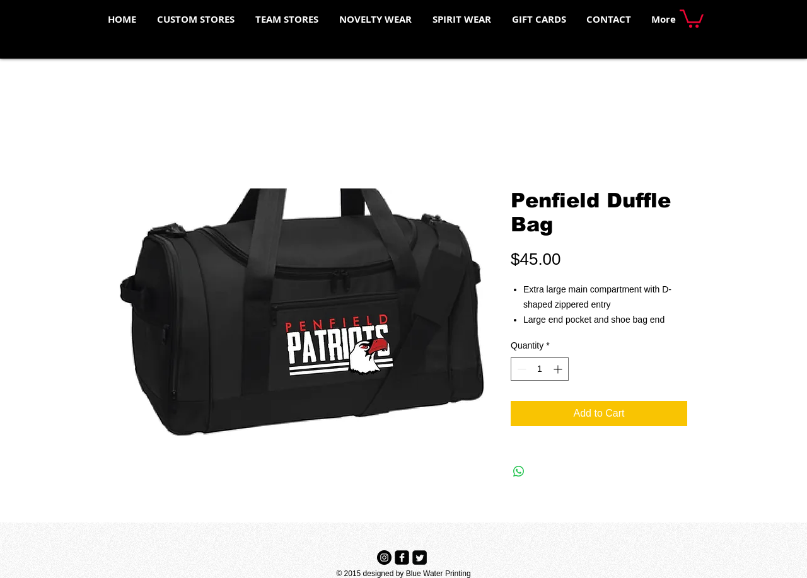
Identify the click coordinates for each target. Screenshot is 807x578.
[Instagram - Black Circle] (384, 557)
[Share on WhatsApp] (518, 471)
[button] (692, 18)
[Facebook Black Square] (402, 557)
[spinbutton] (539, 369)
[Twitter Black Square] (419, 557)
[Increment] (559, 369)
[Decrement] (520, 369)
